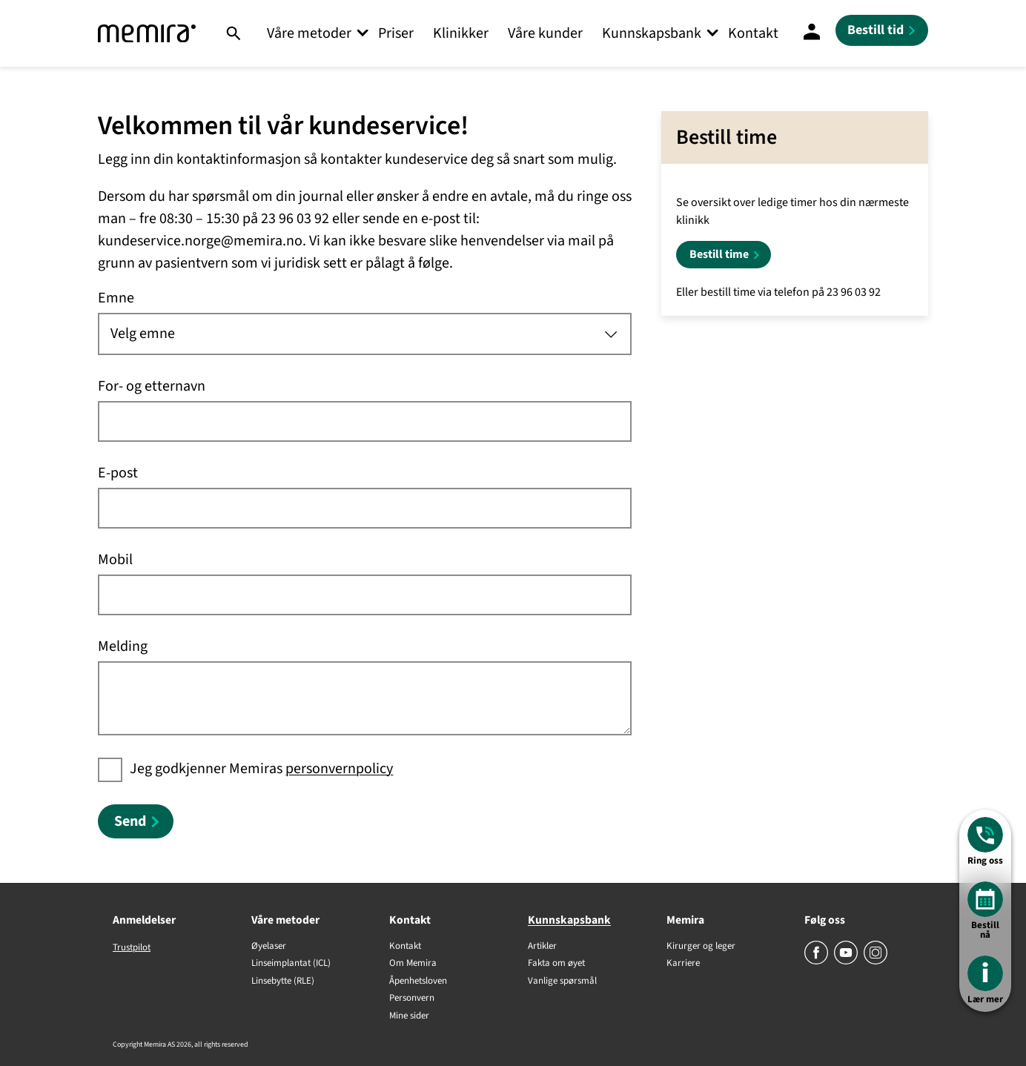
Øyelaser (268, 947)
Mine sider (409, 1016)
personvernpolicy (339, 768)
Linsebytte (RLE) (282, 981)
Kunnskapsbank (651, 33)
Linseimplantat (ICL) (291, 964)
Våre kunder (545, 33)
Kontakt (753, 33)
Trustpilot (131, 947)
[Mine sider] (811, 33)
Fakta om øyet (556, 964)
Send (130, 821)
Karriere (683, 964)
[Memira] (147, 33)
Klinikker (461, 33)
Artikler (542, 947)
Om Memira (413, 964)
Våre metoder (309, 33)
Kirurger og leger (700, 947)
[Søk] (233, 33)
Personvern (411, 998)
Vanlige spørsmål (562, 981)
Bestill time (719, 254)
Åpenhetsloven (418, 981)
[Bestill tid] (881, 30)
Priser (396, 33)
